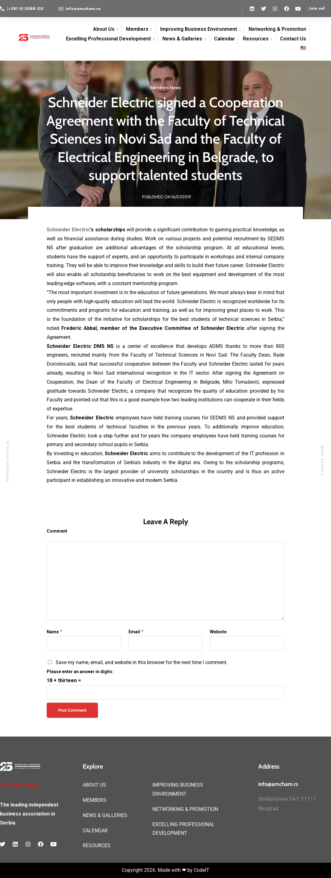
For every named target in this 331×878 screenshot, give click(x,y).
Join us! (317, 8)
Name (53, 631)
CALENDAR (95, 831)
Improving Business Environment (198, 29)
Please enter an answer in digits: (80, 671)
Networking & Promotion (277, 29)
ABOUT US (94, 785)
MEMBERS (94, 800)
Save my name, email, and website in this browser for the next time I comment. (141, 662)
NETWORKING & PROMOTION (185, 809)
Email (134, 631)
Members (137, 29)
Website (218, 631)
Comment (57, 531)
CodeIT (201, 870)
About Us (103, 29)
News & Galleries (182, 39)
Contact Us (293, 39)
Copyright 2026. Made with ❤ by (158, 870)
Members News (165, 87)
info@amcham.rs (278, 784)
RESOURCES (96, 845)
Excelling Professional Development (108, 39)
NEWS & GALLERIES (105, 815)
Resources (255, 39)
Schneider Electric (68, 230)
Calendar (224, 39)
